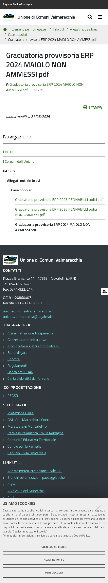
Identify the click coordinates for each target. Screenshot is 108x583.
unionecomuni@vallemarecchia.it (28, 311)
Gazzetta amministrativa (26, 339)
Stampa (92, 107)
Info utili (58, 29)
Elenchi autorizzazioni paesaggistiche (36, 477)
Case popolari (17, 34)
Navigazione (17, 136)
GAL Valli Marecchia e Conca (28, 419)
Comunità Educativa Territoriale (31, 439)
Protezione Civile (20, 413)
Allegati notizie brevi (84, 29)
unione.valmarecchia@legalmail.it (29, 316)
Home (5, 29)
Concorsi (13, 359)
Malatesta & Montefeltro (27, 426)
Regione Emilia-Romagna (17, 4)
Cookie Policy (81, 535)
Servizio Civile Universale (26, 453)
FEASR (12, 395)
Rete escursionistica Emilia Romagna (35, 433)
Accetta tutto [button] (54, 560)
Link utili (9, 151)
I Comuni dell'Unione (18, 161)
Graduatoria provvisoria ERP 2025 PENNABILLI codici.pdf (59, 199)
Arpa (11, 484)
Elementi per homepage (29, 29)
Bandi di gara (17, 352)
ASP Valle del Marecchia (25, 490)
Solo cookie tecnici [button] (54, 547)
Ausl (10, 497)
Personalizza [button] (54, 572)
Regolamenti (17, 365)
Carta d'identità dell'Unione (28, 378)
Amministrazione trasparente (30, 333)
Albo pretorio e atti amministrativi (33, 346)
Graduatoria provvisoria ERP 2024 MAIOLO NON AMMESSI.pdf (52, 227)
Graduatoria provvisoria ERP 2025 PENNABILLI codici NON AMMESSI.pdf (56, 212)
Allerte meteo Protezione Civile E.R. (34, 470)
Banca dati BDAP (20, 372)
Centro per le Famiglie (24, 446)
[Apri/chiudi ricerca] (90, 17)
